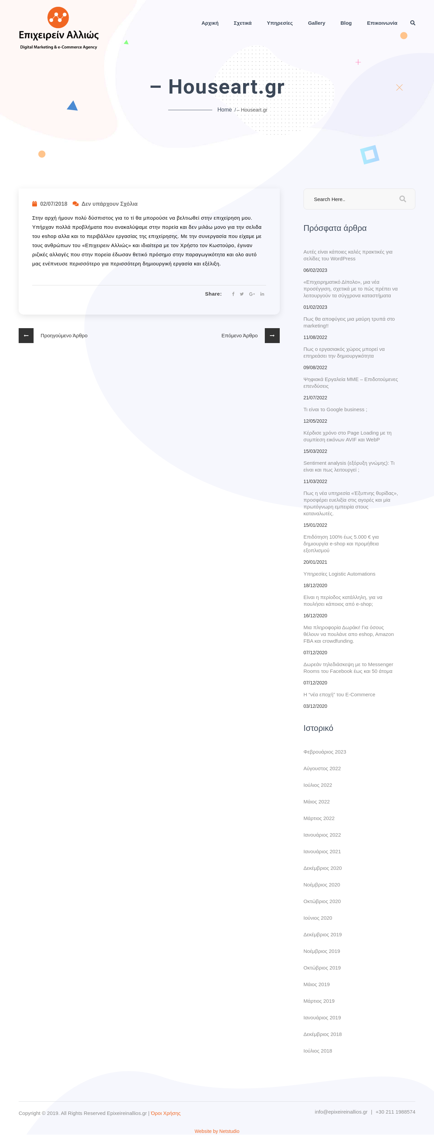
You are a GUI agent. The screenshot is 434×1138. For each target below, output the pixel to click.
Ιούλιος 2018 (317, 1051)
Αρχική (209, 22)
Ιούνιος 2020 (317, 918)
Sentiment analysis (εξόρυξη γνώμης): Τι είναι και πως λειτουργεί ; (349, 466)
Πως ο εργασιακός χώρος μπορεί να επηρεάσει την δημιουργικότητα (344, 352)
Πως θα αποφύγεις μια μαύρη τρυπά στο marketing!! (349, 322)
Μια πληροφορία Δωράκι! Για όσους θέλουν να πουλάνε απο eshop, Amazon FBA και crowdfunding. (348, 634)
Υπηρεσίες (280, 22)
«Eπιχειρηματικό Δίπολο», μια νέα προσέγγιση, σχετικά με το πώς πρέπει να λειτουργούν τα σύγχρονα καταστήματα (350, 288)
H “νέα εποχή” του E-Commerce (339, 694)
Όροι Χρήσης (166, 1113)
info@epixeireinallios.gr (341, 1112)
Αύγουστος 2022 (322, 768)
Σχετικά (243, 22)
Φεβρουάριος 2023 (324, 752)
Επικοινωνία (382, 22)
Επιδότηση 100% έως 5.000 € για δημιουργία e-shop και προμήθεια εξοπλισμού (341, 543)
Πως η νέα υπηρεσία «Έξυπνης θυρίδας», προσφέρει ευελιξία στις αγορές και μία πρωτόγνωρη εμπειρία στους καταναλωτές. (350, 503)
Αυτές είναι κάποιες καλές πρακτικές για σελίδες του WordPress (348, 255)
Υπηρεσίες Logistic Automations (339, 574)
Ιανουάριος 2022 (322, 835)
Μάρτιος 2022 (319, 818)
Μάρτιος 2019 (319, 1001)
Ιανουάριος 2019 (322, 1017)
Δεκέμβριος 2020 (322, 868)
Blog (346, 22)
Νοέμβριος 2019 (321, 951)
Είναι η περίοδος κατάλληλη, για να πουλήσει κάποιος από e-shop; (342, 600)
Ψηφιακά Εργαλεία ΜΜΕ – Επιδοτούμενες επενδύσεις (350, 382)
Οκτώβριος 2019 (322, 968)
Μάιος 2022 (316, 801)
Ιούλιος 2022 (317, 785)
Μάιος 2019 (316, 984)
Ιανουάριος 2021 (322, 851)
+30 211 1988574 (395, 1112)
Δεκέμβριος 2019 (322, 934)
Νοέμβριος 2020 (321, 884)
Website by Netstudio (217, 1131)
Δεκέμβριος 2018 (322, 1034)
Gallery (316, 22)
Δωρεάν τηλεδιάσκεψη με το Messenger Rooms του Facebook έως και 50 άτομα (348, 667)
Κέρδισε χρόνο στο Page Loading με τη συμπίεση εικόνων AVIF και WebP (347, 436)
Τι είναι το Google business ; (335, 409)
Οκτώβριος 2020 (322, 901)
